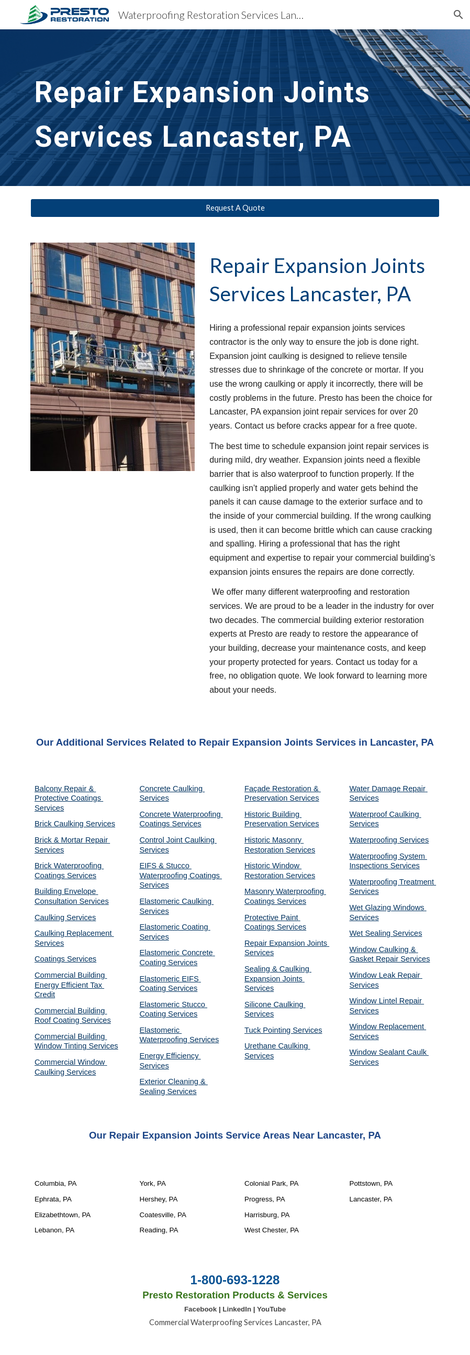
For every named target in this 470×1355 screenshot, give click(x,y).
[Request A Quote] (235, 208)
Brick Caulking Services (75, 823)
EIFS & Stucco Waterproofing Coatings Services (181, 875)
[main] (235, 108)
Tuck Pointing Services (283, 1030)
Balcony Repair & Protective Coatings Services (69, 798)
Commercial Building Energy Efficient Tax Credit (71, 985)
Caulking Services (65, 917)
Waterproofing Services (389, 840)
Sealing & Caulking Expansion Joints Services (277, 978)
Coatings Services (65, 959)
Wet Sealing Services (386, 933)
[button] (457, 14)
